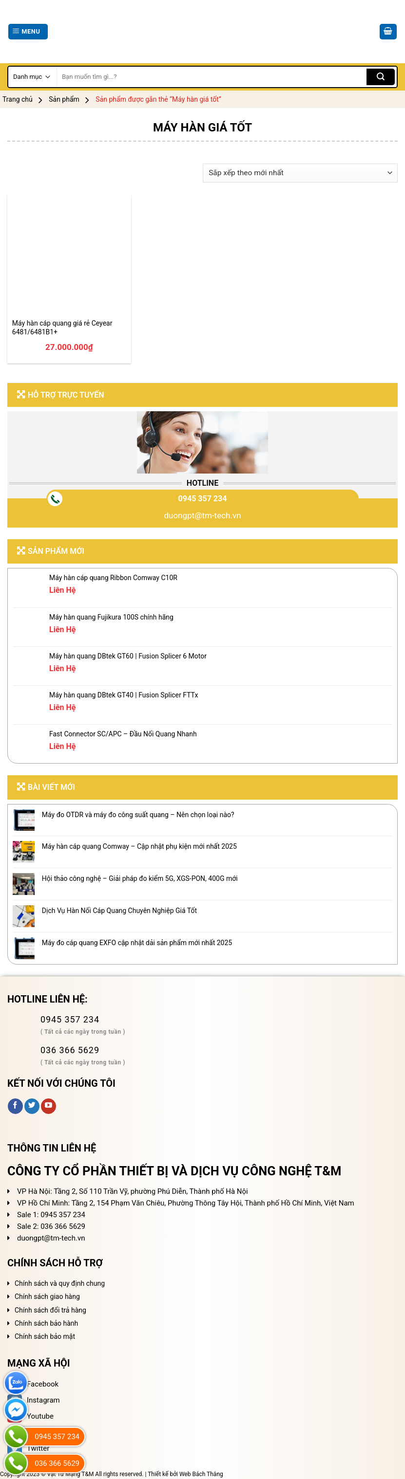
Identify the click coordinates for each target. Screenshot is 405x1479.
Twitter (28, 1448)
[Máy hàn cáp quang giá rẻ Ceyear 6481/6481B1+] (69, 256)
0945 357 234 (202, 498)
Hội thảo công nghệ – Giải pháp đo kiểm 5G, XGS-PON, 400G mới (140, 878)
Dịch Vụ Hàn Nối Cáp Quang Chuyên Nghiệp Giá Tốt (119, 910)
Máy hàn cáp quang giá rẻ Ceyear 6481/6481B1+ (62, 327)
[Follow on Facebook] (15, 1106)
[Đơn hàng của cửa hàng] (300, 173)
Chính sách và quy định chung (60, 1283)
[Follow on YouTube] (48, 1106)
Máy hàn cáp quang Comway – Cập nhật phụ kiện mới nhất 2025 (139, 846)
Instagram (33, 1400)
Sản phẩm (64, 99)
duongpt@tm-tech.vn (202, 515)
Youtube (30, 1416)
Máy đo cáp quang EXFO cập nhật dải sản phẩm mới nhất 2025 (137, 943)
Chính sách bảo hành (46, 1323)
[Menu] (28, 32)
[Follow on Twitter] (31, 1106)
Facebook (32, 1384)
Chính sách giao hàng (47, 1296)
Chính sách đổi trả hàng (50, 1310)
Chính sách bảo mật (45, 1336)
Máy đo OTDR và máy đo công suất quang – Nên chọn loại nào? (138, 815)
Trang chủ (17, 99)
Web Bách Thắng (201, 1474)
